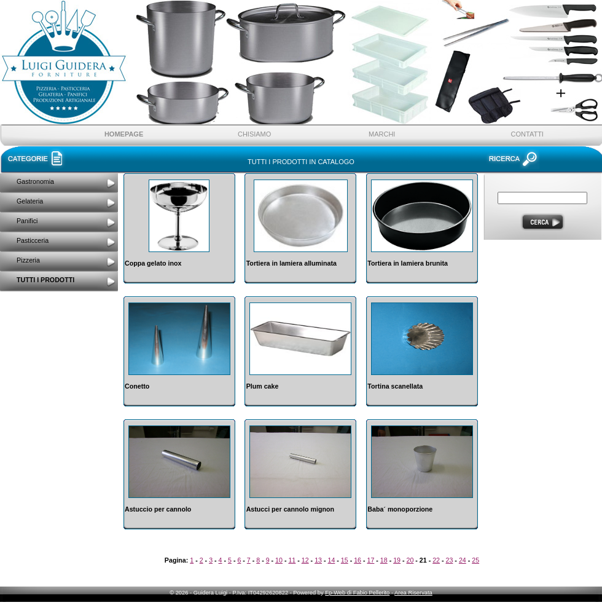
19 (397, 560)
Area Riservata (413, 593)
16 (357, 560)
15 (344, 560)
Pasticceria (33, 240)
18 (384, 560)
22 (436, 560)
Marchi (382, 134)
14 (331, 560)
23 (449, 560)
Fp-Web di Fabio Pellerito (357, 593)
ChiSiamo (254, 134)
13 (318, 560)
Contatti (527, 134)
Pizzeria (28, 260)
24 (462, 560)
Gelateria (30, 201)
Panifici (27, 220)
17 (371, 560)
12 (305, 560)
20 (410, 560)
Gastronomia (35, 181)
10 (279, 560)
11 (291, 560)
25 (475, 560)
